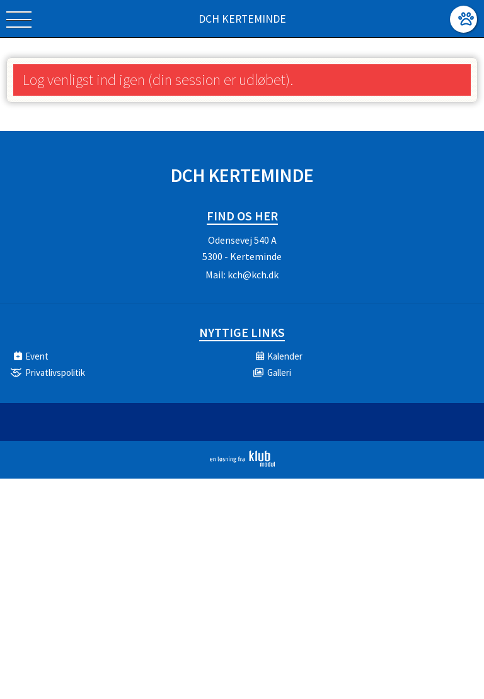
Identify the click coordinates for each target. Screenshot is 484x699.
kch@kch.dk (253, 274)
